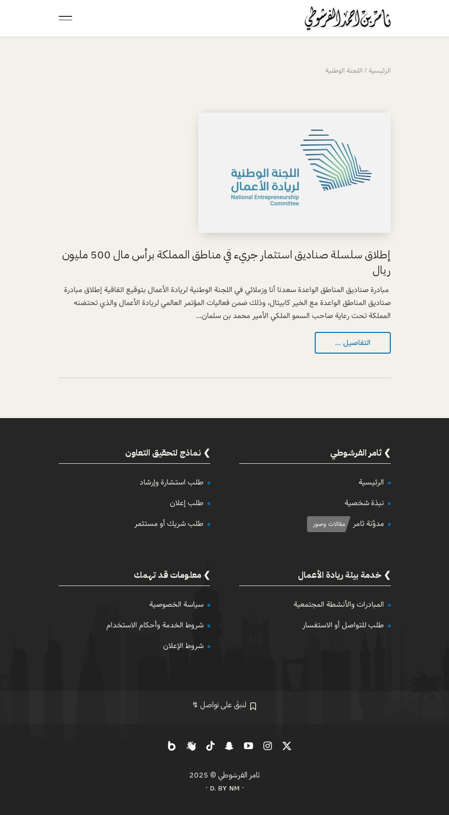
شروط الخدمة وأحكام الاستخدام (155, 625)
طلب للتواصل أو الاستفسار (343, 625)
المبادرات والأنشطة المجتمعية (339, 605)
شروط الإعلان (183, 646)
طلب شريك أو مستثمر (169, 524)
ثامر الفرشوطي (239, 775)
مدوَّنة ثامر (368, 524)
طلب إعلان (187, 503)
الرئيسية (371, 482)
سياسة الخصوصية (176, 605)
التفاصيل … (353, 343)
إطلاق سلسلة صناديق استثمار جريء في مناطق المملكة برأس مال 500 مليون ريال (226, 262)
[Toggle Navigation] (65, 18)
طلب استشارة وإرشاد (172, 482)
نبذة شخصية (364, 503)
